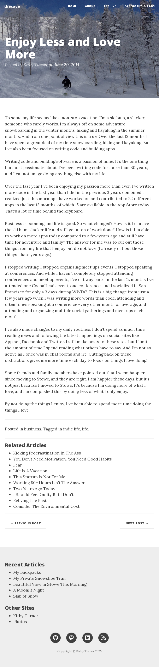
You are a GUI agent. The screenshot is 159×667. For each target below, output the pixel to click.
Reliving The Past (30, 500)
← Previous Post (25, 523)
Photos (20, 621)
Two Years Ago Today (34, 488)
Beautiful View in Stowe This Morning (50, 584)
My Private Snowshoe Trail (39, 578)
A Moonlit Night (28, 590)
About (90, 6)
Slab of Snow (25, 596)
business (32, 428)
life (85, 428)
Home (72, 6)
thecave (12, 6)
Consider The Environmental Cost (46, 506)
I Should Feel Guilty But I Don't (43, 494)
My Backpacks (27, 572)
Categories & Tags (139, 6)
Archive (110, 6)
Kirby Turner (25, 615)
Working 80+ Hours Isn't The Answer (49, 482)
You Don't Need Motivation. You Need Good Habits (62, 459)
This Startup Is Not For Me (39, 476)
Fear (17, 465)
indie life (71, 428)
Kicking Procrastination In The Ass (47, 453)
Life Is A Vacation (30, 470)
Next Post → (137, 523)
